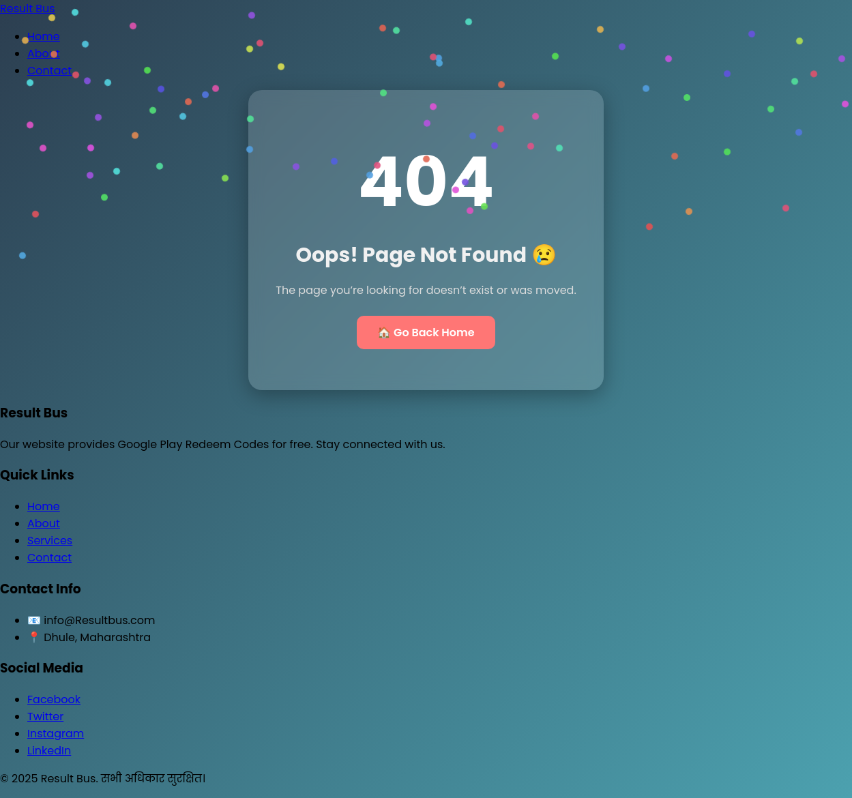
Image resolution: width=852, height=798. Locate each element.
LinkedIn (49, 750)
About (43, 53)
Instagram (55, 733)
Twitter (45, 716)
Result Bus (27, 8)
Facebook (53, 699)
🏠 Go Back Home (425, 332)
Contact (49, 70)
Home (43, 36)
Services (49, 540)
